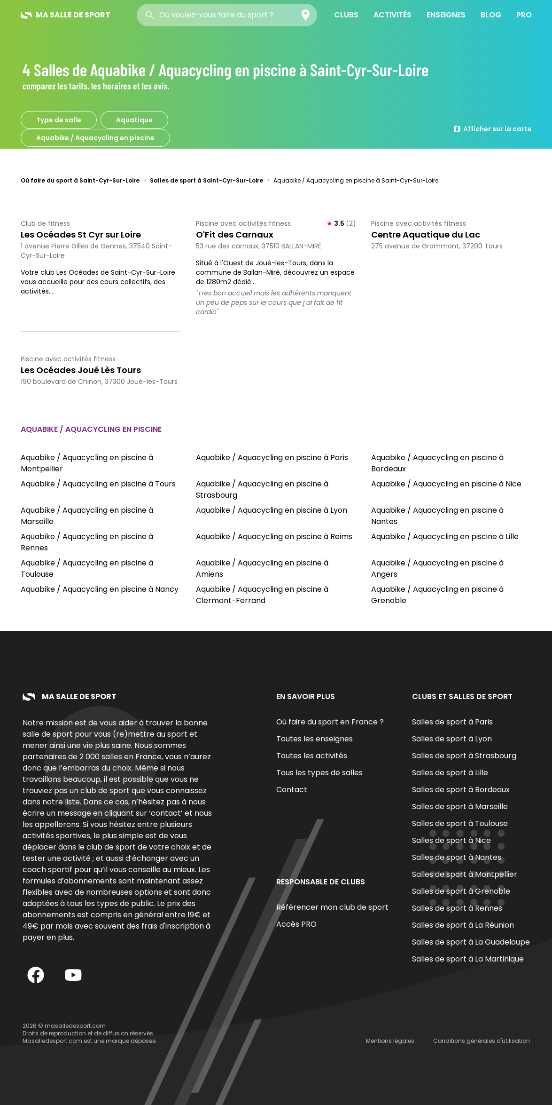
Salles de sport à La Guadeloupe (471, 942)
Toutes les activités (311, 755)
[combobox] (227, 15)
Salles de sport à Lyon (452, 738)
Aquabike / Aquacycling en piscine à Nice (446, 483)
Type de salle (58, 120)
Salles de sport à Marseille (460, 806)
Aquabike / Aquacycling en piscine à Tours (98, 483)
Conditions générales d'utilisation (481, 1041)
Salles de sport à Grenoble (461, 891)
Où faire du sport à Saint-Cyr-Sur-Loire (80, 180)
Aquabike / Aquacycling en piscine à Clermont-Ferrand (262, 595)
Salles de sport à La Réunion (463, 925)
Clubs (346, 14)
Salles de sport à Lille (450, 772)
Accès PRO (296, 924)
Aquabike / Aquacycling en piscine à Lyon (271, 510)
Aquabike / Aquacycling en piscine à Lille (445, 536)
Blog (491, 14)
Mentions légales (390, 1041)
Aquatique (134, 120)
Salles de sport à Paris (452, 721)
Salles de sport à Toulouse (460, 823)
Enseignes (446, 14)
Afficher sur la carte (492, 129)
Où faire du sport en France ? (330, 721)
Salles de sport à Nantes (456, 857)
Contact (291, 789)
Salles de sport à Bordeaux (461, 789)
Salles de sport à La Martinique (468, 959)
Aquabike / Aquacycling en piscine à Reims (274, 536)
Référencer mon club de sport (332, 907)
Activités (392, 14)
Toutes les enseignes (314, 738)
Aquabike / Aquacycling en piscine (95, 138)
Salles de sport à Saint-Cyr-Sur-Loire (206, 180)
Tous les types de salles (319, 772)
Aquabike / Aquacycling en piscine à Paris (272, 457)
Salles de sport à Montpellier (464, 874)
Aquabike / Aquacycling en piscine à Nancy (100, 589)
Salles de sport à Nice (451, 840)
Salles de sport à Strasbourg (464, 755)
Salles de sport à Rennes (457, 908)
